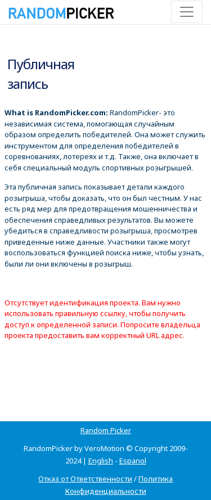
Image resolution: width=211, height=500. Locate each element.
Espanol (132, 461)
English (100, 461)
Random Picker (105, 430)
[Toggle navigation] (187, 12)
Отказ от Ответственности (85, 479)
